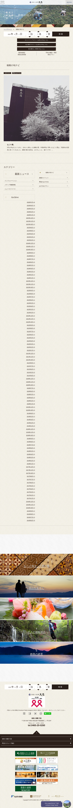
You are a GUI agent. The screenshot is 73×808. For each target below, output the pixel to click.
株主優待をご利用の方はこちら (36, 49)
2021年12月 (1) (30, 353)
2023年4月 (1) (31, 306)
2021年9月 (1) (31, 363)
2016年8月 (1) (31, 514)
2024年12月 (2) (30, 243)
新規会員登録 (22, 54)
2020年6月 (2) (31, 391)
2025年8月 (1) (31, 230)
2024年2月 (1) (31, 274)
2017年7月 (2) (31, 479)
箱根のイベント (44, 178)
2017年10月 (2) (30, 473)
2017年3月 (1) (31, 492)
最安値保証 (21, 52)
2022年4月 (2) (31, 341)
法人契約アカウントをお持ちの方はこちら (36, 44)
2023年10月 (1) (30, 287)
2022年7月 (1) (31, 331)
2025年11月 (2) (30, 221)
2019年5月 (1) (31, 416)
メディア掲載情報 (10, 185)
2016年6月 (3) (31, 520)
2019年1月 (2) (31, 426)
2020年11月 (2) (30, 382)
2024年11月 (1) (30, 246)
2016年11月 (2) (30, 504)
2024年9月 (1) (31, 253)
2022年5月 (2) (31, 338)
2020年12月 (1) (30, 378)
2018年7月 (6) (31, 445)
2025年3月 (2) (31, 237)
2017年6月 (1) (31, 482)
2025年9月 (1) (31, 227)
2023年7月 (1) (31, 297)
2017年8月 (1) (31, 476)
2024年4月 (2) (31, 268)
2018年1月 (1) (31, 464)
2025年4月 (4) (31, 234)
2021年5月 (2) (31, 372)
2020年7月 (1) (31, 388)
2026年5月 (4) (31, 202)
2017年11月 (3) (30, 470)
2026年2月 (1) (31, 212)
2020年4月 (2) (31, 397)
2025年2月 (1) (31, 240)
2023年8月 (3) (31, 293)
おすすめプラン (44, 186)
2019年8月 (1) (31, 413)
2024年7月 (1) (31, 259)
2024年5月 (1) (31, 265)
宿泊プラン (51, 54)
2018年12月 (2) (30, 429)
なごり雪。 (11, 144)
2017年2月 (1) (31, 495)
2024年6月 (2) (31, 262)
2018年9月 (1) (31, 438)
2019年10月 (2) (30, 410)
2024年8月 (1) (31, 256)
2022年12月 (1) (30, 316)
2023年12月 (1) (30, 281)
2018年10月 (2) (30, 435)
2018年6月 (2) (31, 448)
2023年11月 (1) (30, 284)
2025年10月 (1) (30, 224)
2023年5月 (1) (31, 303)
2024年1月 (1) (31, 278)
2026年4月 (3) (31, 205)
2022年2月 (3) (31, 347)
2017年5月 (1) (31, 486)
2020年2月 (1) (31, 401)
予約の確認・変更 (51, 52)
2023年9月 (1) (31, 290)
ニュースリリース (10, 189)
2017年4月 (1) (31, 489)
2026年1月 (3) (31, 215)
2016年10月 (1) (30, 508)
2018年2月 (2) (31, 460)
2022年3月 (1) (31, 344)
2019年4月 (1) (31, 419)
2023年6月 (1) (31, 300)
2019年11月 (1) (30, 407)
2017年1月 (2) (31, 498)
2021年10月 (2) (30, 360)
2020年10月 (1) (30, 385)
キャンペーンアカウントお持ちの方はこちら (36, 40)
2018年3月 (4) (31, 457)
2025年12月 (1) (30, 218)
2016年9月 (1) (31, 511)
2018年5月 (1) (31, 451)
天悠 (36, 2)
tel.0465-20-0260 (36, 725)
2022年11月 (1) (30, 319)
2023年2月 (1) (31, 312)
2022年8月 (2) (31, 328)
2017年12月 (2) (30, 467)
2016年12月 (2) (30, 501)
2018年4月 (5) (31, 454)
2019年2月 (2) (31, 423)
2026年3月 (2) (31, 208)
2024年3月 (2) (31, 271)
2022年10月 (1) (30, 322)
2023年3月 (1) (31, 309)
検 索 (61, 34)
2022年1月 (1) (31, 350)
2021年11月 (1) (30, 356)
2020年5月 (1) (31, 394)
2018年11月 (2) (30, 432)
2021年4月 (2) (31, 375)
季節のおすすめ (44, 182)
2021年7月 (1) (31, 366)
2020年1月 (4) (31, 404)
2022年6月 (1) (31, 334)
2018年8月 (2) (31, 441)
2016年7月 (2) (31, 517)
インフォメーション (11, 180)
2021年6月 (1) (31, 369)
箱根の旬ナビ (50, 172)
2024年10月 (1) (30, 249)
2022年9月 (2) (31, 325)
